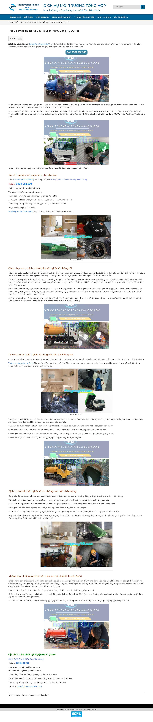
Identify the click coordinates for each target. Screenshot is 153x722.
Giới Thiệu (28, 17)
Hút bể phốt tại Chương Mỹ (20, 211)
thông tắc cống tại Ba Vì (39, 44)
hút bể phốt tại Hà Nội (24, 180)
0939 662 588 (24, 183)
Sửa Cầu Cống (121, 17)
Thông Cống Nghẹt (61, 17)
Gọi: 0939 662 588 (76, 52)
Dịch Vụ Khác (104, 17)
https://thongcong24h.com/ (29, 686)
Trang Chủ (15, 17)
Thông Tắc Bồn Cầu (84, 17)
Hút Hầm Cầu (42, 17)
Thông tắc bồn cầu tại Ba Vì (20, 363)
